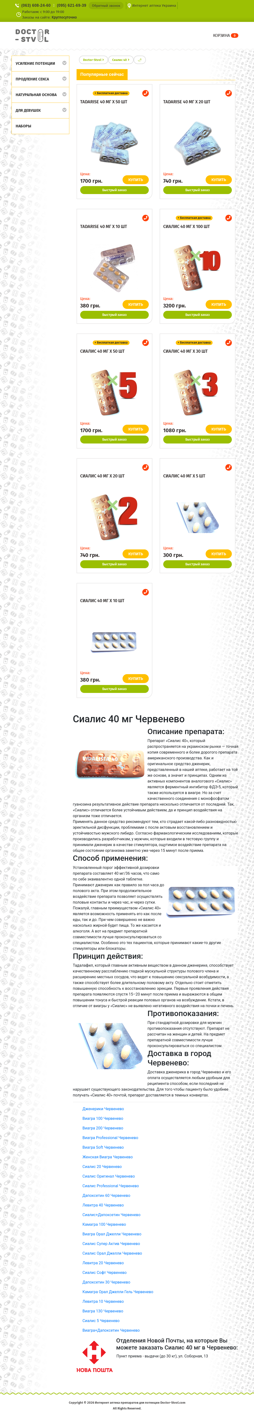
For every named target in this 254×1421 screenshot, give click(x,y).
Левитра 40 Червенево (103, 1205)
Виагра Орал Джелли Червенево (112, 1234)
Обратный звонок (106, 6)
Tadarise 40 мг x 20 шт (186, 101)
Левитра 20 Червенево (103, 1263)
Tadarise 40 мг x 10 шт (103, 226)
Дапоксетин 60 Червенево (106, 1195)
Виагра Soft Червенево (103, 1147)
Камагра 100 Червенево (104, 1224)
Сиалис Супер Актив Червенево (111, 1243)
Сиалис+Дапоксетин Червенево (112, 1214)
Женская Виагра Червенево (108, 1157)
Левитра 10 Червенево (103, 1301)
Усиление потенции (35, 63)
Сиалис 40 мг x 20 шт (102, 476)
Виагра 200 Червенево (103, 1128)
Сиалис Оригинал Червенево (109, 1176)
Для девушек (28, 110)
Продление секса (32, 79)
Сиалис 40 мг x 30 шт (185, 351)
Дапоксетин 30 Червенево (106, 1282)
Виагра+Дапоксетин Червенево (111, 1330)
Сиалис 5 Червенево (101, 1320)
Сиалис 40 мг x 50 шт (102, 351)
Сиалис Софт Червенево (105, 1272)
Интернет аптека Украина (154, 5)
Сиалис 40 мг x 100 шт (186, 226)
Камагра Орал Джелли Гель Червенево (118, 1292)
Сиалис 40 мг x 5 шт (184, 476)
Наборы (23, 126)
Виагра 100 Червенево (103, 1118)
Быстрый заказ (114, 190)
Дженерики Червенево (103, 1109)
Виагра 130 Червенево (103, 1311)
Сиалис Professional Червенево (111, 1186)
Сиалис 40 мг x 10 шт (102, 600)
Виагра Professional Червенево (110, 1137)
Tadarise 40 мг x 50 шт (103, 101)
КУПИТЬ (136, 179)
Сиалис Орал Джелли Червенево (112, 1253)
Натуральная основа (36, 94)
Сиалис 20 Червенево (102, 1166)
